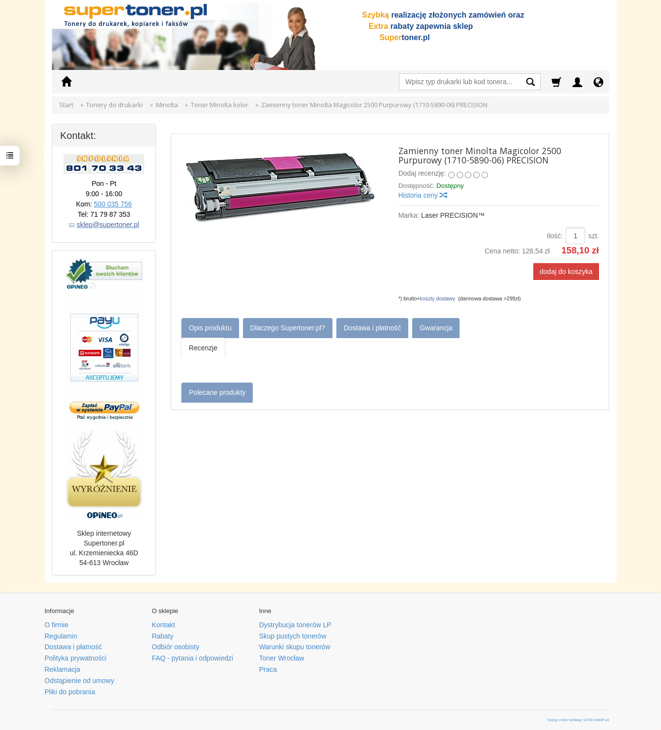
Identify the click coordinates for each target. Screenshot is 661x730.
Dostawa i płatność (372, 328)
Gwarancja (435, 328)
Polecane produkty (217, 392)
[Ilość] (575, 236)
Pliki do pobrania (69, 692)
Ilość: (555, 236)
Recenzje (203, 348)
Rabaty (162, 636)
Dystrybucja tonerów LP (295, 625)
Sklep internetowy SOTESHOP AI (578, 719)
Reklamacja (62, 669)
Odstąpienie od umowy (79, 680)
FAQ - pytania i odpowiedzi (192, 658)
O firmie (56, 625)
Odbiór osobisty (175, 647)
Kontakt (163, 625)
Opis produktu (210, 328)
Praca (268, 669)
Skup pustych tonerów (293, 636)
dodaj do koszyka (566, 271)
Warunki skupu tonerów (294, 647)
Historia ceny (422, 195)
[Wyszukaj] (530, 83)
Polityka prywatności (75, 658)
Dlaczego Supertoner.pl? (287, 328)
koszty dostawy (437, 298)
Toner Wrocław (281, 658)
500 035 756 (113, 204)
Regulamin (60, 636)
